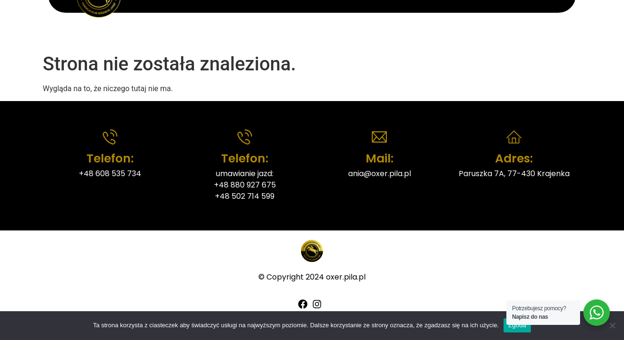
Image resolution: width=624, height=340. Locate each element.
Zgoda (517, 325)
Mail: (379, 158)
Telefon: (110, 158)
